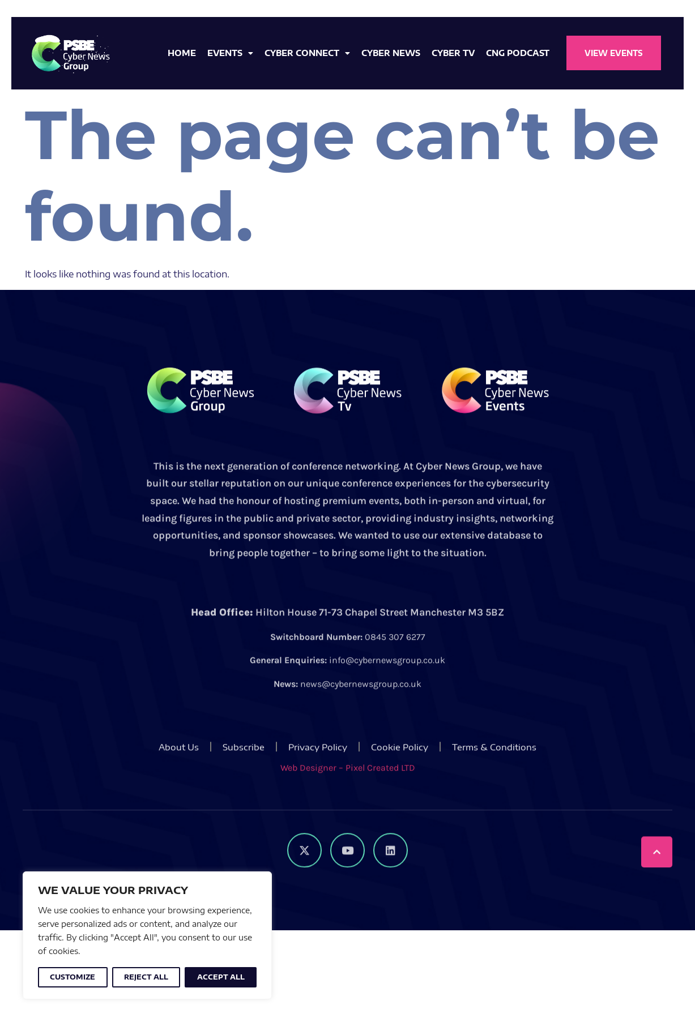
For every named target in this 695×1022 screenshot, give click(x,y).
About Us (179, 770)
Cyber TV (453, 53)
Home (182, 53)
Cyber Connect (307, 53)
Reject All (146, 977)
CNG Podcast (517, 53)
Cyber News (390, 53)
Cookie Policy (399, 770)
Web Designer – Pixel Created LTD (347, 790)
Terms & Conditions (494, 770)
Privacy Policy (317, 770)
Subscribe (244, 770)
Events (230, 53)
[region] (147, 935)
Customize (72, 977)
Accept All (221, 977)
